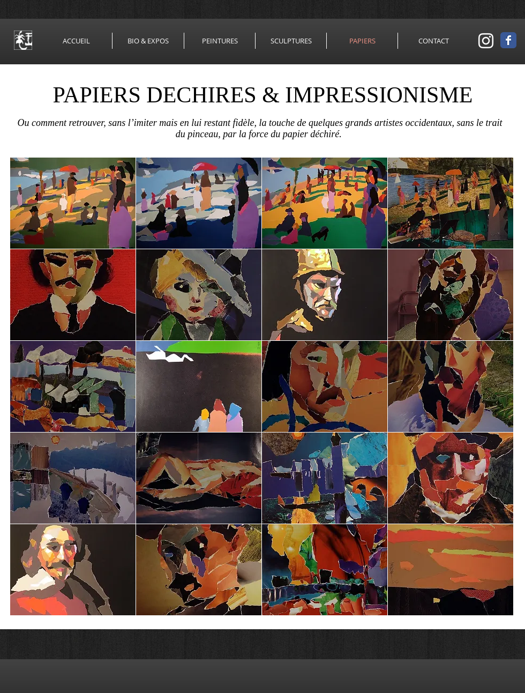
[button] (73, 203)
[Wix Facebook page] (508, 40)
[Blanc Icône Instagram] (486, 41)
